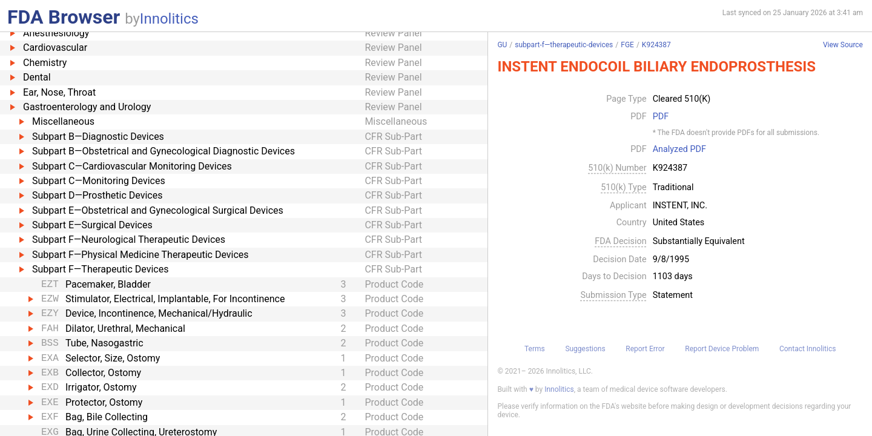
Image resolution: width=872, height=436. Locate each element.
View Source (843, 45)
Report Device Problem (722, 349)
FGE (627, 45)
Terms (534, 349)
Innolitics (169, 18)
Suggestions (585, 349)
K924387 (656, 45)
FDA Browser (63, 16)
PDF (661, 117)
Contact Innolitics (807, 349)
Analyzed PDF (679, 149)
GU (502, 45)
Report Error (645, 349)
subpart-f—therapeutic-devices (564, 45)
